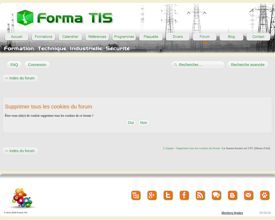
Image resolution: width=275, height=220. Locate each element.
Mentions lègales (232, 212)
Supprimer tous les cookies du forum (198, 148)
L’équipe (168, 148)
